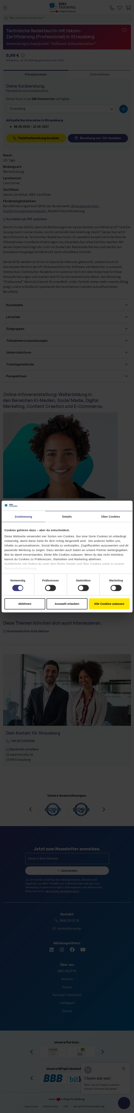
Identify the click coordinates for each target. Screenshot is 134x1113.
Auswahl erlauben (67, 603)
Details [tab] (67, 516)
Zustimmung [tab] (23, 516)
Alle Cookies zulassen (109, 603)
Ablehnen (24, 603)
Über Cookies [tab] (110, 516)
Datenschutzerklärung (20, 568)
